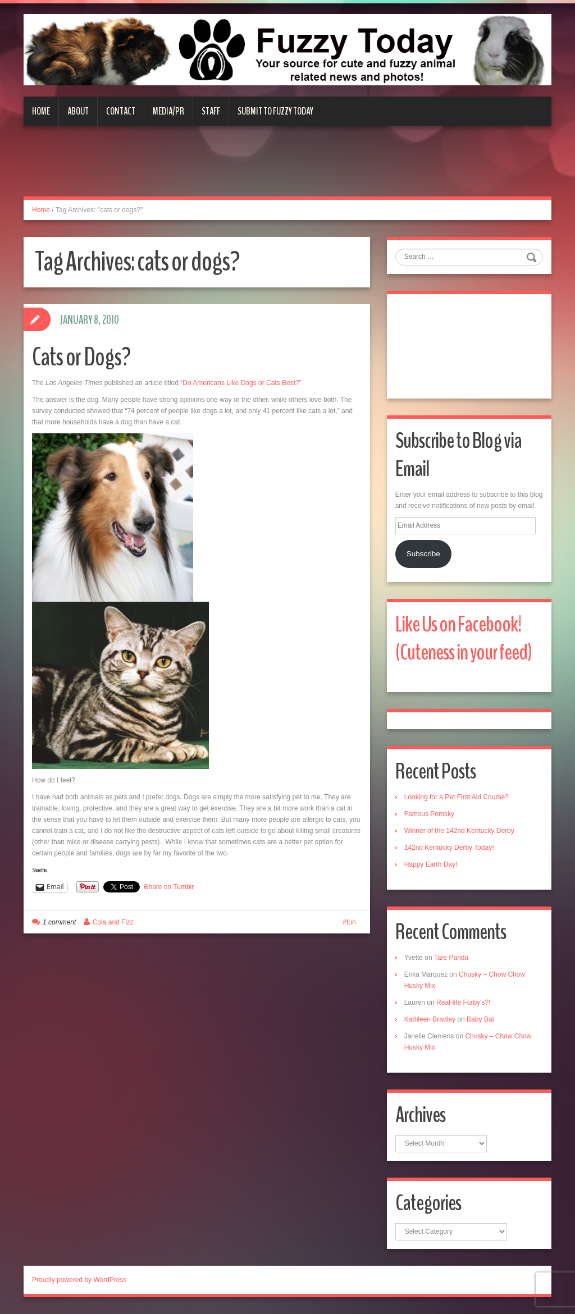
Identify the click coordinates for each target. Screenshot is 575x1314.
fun (351, 922)
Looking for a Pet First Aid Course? (456, 797)
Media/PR (168, 111)
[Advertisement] (287, 168)
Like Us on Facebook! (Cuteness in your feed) (463, 638)
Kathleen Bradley (429, 1019)
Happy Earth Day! (431, 864)
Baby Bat (480, 1019)
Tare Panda (451, 958)
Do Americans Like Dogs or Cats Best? (240, 383)
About (78, 111)
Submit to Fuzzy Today (275, 111)
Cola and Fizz (113, 922)
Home (41, 111)
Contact (120, 111)
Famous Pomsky (429, 814)
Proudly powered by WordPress (79, 1280)
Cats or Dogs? (81, 357)
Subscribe (423, 554)
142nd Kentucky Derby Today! (449, 847)
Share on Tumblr (169, 887)
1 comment (59, 922)
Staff (211, 111)
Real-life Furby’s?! (463, 1002)
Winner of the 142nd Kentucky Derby (459, 831)
